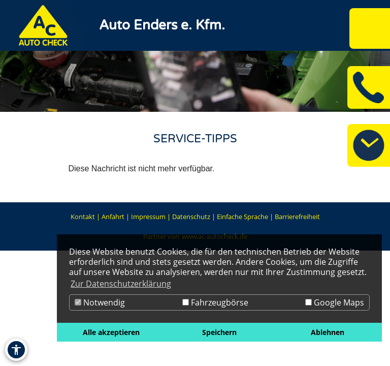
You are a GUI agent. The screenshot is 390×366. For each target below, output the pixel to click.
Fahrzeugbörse (215, 302)
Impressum (148, 216)
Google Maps (334, 302)
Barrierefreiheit (297, 216)
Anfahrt (113, 216)
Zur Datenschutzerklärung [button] (121, 283)
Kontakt (83, 216)
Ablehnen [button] (327, 332)
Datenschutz (191, 216)
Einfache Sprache (242, 216)
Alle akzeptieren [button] (111, 332)
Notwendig (100, 302)
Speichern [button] (219, 332)
